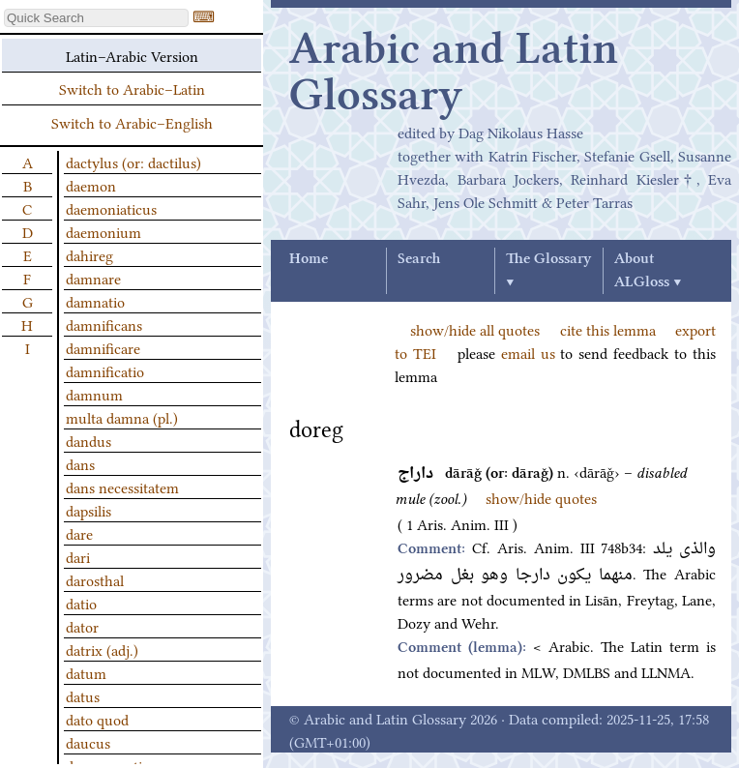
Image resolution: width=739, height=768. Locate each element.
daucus (88, 742)
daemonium (103, 231)
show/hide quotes (541, 497)
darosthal (95, 579)
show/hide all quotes (475, 329)
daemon (91, 184)
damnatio (95, 300)
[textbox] (96, 18)
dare (79, 533)
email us (528, 352)
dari (78, 556)
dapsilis (88, 509)
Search (419, 259)
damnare (93, 277)
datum (86, 672)
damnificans (104, 324)
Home (308, 259)
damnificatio (105, 370)
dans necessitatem (122, 486)
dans (80, 463)
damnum (94, 393)
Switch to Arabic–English (132, 122)
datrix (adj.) (102, 649)
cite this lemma (608, 329)
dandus (88, 440)
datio (81, 602)
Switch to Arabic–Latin (132, 88)
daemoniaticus (111, 208)
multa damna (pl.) (122, 417)
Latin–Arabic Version (132, 55)
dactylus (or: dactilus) (133, 161)
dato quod (97, 718)
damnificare (103, 347)
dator (82, 625)
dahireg (89, 254)
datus (83, 695)
